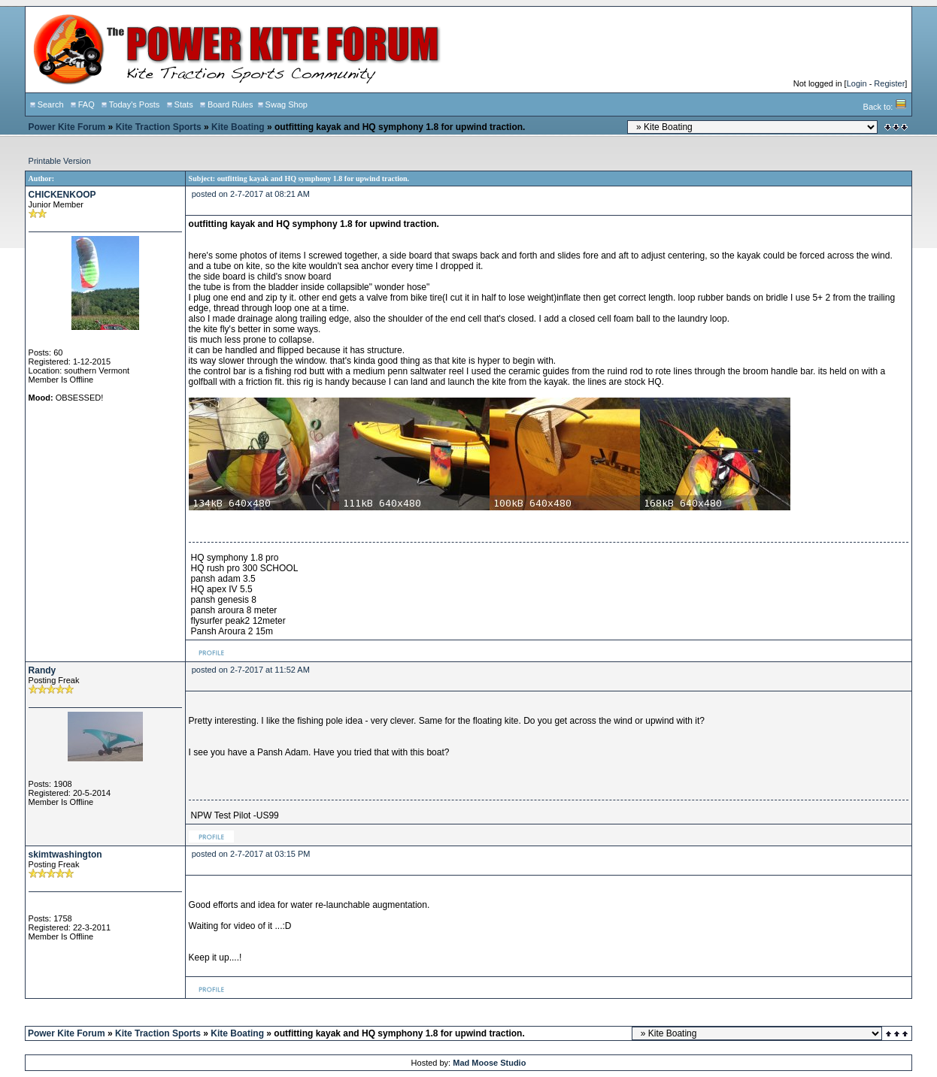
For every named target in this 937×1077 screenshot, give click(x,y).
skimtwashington (65, 854)
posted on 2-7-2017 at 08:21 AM (251, 193)
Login (857, 83)
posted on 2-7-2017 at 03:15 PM (251, 853)
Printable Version (60, 160)
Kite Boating (238, 127)
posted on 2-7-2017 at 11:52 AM (251, 669)
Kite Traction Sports (159, 127)
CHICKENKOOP (62, 194)
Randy (42, 670)
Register (889, 83)
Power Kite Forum (67, 127)
